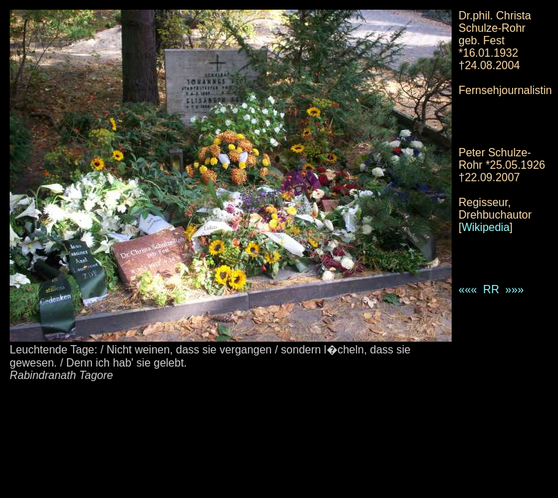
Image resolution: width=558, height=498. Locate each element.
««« (468, 289)
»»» (515, 289)
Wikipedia (485, 227)
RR (491, 289)
